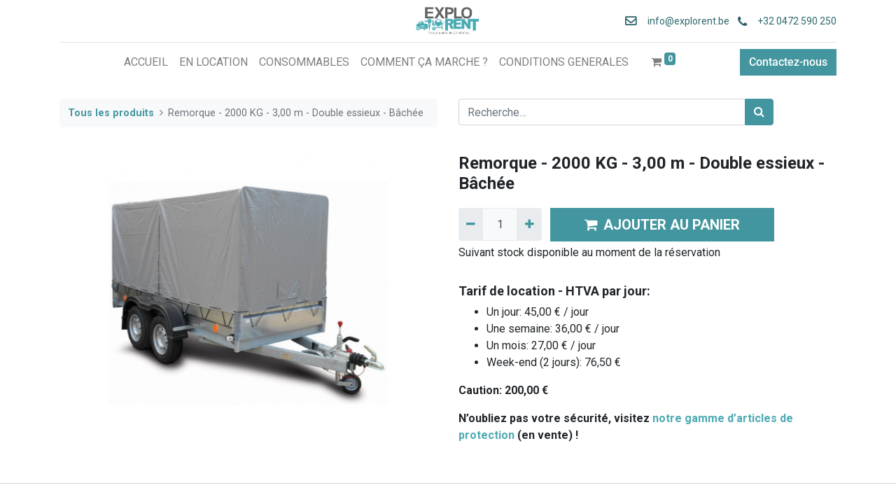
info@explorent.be (684, 21)
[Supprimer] (470, 224)
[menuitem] (146, 62)
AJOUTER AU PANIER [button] (662, 224)
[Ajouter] (529, 224)
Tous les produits (111, 113)
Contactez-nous (788, 62)
